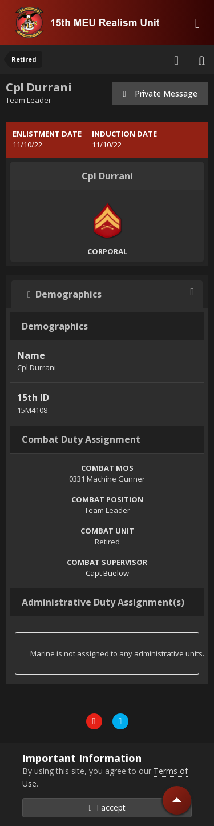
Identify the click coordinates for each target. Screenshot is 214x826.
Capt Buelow (107, 573)
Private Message (160, 93)
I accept (106, 807)
